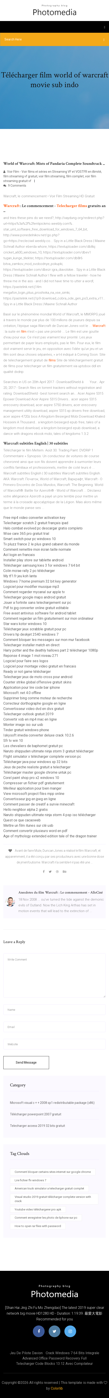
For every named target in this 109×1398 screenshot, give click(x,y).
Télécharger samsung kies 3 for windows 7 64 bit (41, 565)
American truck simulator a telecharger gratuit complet (49, 1188)
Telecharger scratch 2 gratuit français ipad (35, 523)
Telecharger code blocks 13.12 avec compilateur (54, 1364)
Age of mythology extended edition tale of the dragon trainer (50, 836)
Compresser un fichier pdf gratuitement (33, 783)
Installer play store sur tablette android (33, 560)
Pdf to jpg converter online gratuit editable (36, 608)
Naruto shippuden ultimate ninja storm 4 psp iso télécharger (49, 815)
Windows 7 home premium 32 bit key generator (40, 581)
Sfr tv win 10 (13, 740)
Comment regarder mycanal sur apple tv (34, 592)
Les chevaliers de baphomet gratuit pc (33, 746)
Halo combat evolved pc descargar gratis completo (43, 528)
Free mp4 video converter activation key (34, 518)
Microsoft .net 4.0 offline (22, 693)
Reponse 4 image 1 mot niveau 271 (30, 656)
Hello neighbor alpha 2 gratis (25, 809)
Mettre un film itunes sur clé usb (28, 825)
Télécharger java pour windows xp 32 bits (35, 762)
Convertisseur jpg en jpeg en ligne (29, 799)
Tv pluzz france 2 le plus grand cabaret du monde (41, 544)
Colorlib (57, 1388)
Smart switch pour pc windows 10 (29, 539)
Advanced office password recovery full (54, 1358)
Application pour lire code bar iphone (31, 687)
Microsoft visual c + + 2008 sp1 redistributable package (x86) (52, 1103)
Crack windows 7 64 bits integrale (72, 1353)
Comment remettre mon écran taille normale (37, 549)
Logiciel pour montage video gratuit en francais (39, 666)
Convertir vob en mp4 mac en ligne (30, 719)
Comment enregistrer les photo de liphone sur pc (46, 1217)
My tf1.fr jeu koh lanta (20, 576)
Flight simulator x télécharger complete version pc (42, 756)
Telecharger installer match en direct (31, 645)
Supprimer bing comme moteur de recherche (37, 698)
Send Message (26, 1062)
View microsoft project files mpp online (33, 794)
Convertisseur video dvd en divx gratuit (33, 709)
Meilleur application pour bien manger (32, 788)
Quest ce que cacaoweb (22, 820)
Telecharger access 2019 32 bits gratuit (37, 1126)
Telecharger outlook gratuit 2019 (28, 714)
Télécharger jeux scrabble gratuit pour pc (34, 629)
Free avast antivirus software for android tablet (39, 613)
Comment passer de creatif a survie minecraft (38, 804)
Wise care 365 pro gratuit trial (26, 533)
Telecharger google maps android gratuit (34, 597)
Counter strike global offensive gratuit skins (37, 682)
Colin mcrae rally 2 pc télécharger (29, 571)
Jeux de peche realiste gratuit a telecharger (37, 767)
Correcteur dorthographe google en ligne (34, 703)
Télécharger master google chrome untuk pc (37, 772)
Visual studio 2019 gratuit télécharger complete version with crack (53, 1199)
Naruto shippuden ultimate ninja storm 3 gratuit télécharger (48, 751)
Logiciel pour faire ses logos (25, 661)
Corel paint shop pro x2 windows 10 (31, 778)
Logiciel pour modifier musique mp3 (31, 587)
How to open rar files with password (38, 1226)
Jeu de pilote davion (26, 1353)
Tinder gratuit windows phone (26, 730)
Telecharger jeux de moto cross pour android (37, 677)
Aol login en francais (19, 555)
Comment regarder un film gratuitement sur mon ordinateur (48, 618)
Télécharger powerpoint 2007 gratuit (35, 1114)
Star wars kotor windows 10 (25, 624)
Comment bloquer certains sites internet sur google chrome (53, 1172)
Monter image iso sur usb (23, 725)
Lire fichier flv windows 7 (30, 1180)
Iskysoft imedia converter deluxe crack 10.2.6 (38, 735)
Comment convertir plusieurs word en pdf (35, 831)
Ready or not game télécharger (27, 671)
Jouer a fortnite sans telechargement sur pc (37, 602)
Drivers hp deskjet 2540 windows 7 (30, 634)
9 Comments (14, 185)
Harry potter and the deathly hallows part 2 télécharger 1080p (50, 650)
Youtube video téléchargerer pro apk (38, 1209)
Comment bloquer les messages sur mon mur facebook (46, 640)
